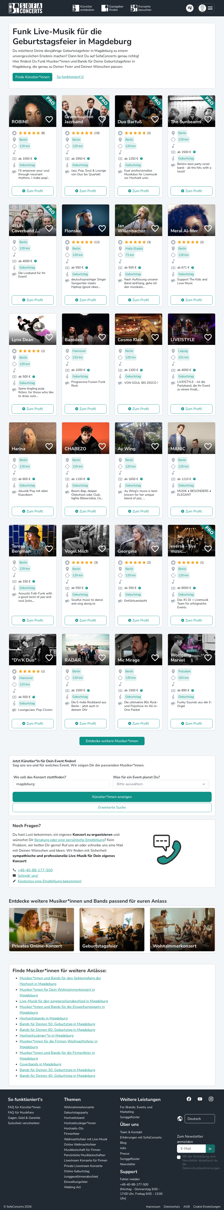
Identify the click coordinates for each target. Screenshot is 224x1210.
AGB (186, 1207)
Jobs (123, 1148)
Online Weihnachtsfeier (80, 1144)
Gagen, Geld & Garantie (24, 1118)
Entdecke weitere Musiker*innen (112, 741)
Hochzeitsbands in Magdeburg (44, 1018)
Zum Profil (34, 191)
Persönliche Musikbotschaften (84, 1155)
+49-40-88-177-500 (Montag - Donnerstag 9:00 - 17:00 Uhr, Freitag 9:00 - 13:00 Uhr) (141, 1191)
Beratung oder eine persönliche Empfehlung (69, 840)
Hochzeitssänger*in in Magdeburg (46, 1035)
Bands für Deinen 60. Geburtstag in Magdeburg (57, 1029)
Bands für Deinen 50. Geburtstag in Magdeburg (57, 1024)
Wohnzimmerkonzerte (79, 1107)
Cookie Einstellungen (206, 1207)
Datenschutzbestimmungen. (201, 1168)
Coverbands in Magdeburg (40, 1064)
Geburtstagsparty (76, 1112)
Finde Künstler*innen (32, 77)
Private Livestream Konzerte (83, 1166)
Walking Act (72, 1187)
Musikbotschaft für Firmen (82, 1150)
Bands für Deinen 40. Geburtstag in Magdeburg (57, 1075)
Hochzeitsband (74, 1118)
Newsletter (127, 1164)
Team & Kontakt (131, 1132)
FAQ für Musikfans (21, 1112)
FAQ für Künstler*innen (24, 1107)
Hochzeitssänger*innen (80, 1123)
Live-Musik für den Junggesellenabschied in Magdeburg (64, 1001)
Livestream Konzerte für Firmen (85, 1160)
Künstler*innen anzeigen (112, 796)
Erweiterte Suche (112, 807)
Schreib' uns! (28, 875)
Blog (123, 1143)
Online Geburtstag (76, 1171)
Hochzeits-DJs (74, 1128)
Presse (124, 1153)
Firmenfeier (71, 1134)
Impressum (153, 1207)
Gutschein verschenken (24, 1123)
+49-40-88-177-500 (35, 870)
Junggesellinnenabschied (81, 1176)
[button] (206, 8)
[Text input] (191, 1148)
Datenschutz (172, 1207)
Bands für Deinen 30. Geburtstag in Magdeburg (57, 1070)
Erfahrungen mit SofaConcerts (141, 1137)
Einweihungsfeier (76, 1182)
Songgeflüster (130, 1117)
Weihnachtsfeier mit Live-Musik (85, 1139)
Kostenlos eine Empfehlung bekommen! (49, 881)
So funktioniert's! (70, 76)
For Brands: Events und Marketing (136, 1109)
